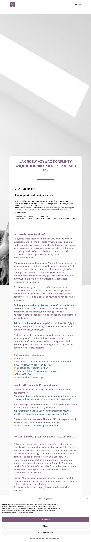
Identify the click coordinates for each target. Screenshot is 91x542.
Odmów (46, 526)
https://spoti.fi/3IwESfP (37, 368)
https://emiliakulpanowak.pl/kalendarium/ (38, 425)
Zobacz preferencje (45, 532)
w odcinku (40, 323)
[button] (87, 499)
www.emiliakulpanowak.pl (30, 377)
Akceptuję (46, 519)
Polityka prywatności (52, 538)
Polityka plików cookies (37, 538)
